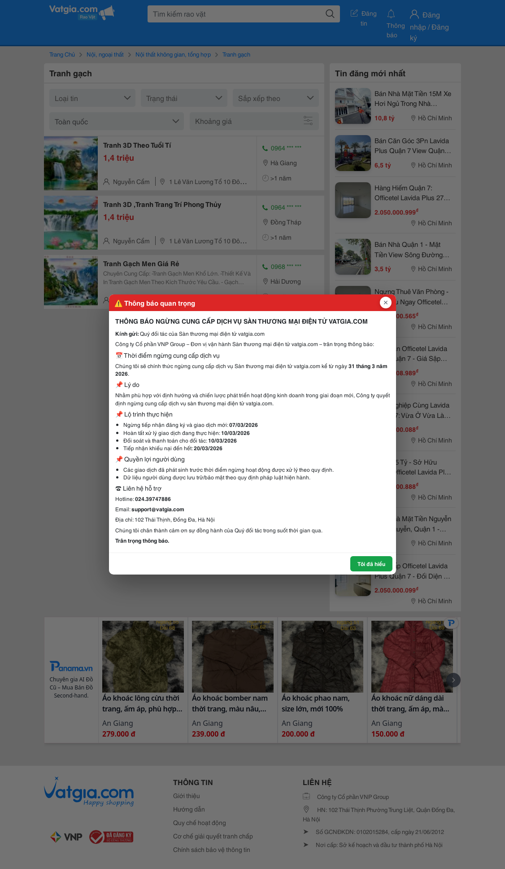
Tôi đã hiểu (371, 563)
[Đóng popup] (386, 302)
